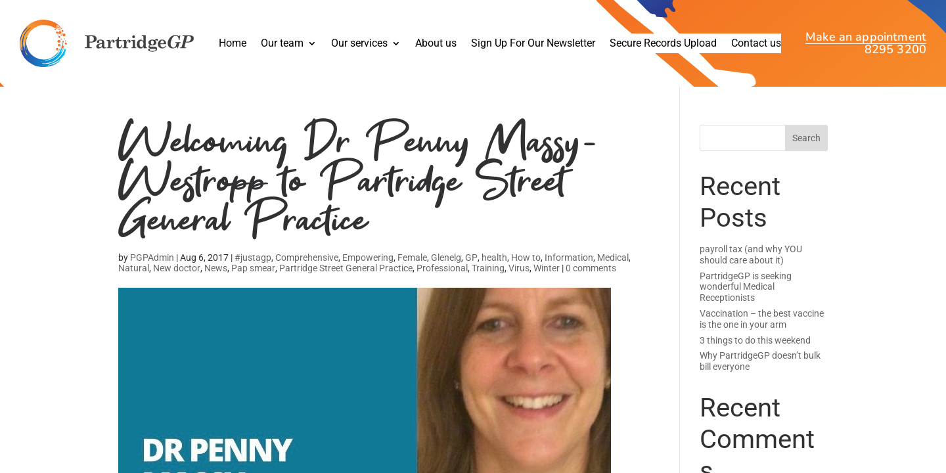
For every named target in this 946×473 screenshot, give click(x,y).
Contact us (756, 44)
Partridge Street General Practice (346, 268)
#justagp (253, 257)
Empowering (368, 257)
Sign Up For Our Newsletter (533, 44)
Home (232, 44)
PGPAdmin (152, 257)
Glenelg (446, 257)
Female (412, 257)
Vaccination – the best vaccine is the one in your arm (762, 319)
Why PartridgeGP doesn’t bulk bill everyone (760, 361)
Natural (133, 268)
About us (436, 44)
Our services (359, 44)
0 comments (591, 268)
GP (471, 257)
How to (526, 257)
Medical (613, 257)
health (494, 257)
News (215, 268)
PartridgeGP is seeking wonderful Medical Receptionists (746, 287)
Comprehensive (306, 257)
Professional (442, 268)
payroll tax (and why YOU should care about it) (751, 254)
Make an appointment (865, 38)
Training (488, 268)
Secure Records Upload (663, 44)
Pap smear (253, 268)
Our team (282, 44)
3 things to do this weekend (755, 340)
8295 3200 (895, 49)
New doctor (176, 268)
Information (569, 257)
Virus (518, 268)
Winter (546, 268)
